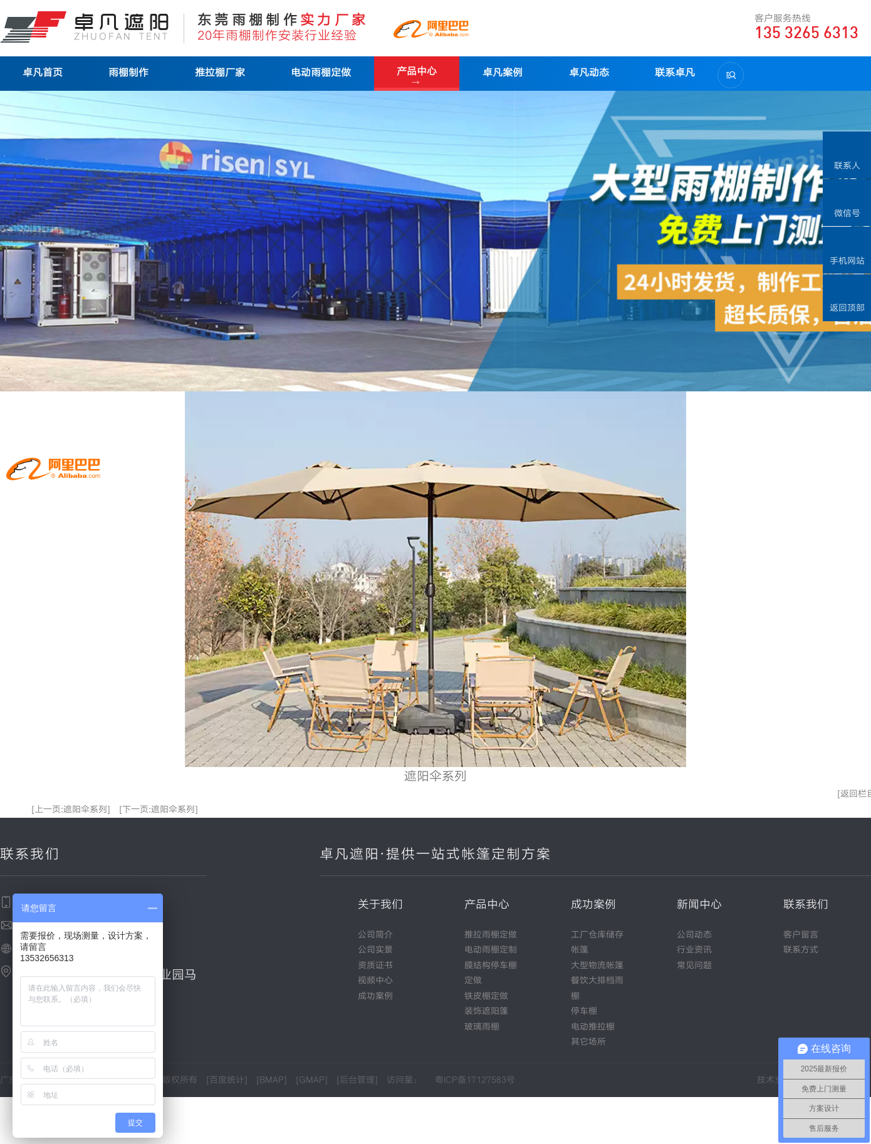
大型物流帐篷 (597, 966)
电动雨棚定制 (490, 950)
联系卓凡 (671, 72)
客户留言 (800, 935)
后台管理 (357, 1080)
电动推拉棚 (593, 1027)
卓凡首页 (43, 72)
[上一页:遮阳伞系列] (70, 810)
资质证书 (375, 966)
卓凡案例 (500, 72)
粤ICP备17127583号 (475, 1080)
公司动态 (694, 935)
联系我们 (805, 904)
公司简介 (375, 935)
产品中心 (415, 71)
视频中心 (375, 981)
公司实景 (375, 950)
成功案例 (375, 996)
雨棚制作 (128, 72)
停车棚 (584, 1011)
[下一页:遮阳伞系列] (158, 810)
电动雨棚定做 (319, 72)
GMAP (312, 1080)
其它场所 (588, 1042)
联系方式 (800, 950)
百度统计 (226, 1080)
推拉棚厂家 (219, 72)
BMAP (271, 1080)
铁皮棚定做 (486, 996)
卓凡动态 (586, 72)
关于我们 (380, 904)
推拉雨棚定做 (490, 935)
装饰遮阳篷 (486, 1011)
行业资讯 (694, 950)
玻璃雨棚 (481, 1027)
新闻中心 (699, 904)
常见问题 (694, 966)
